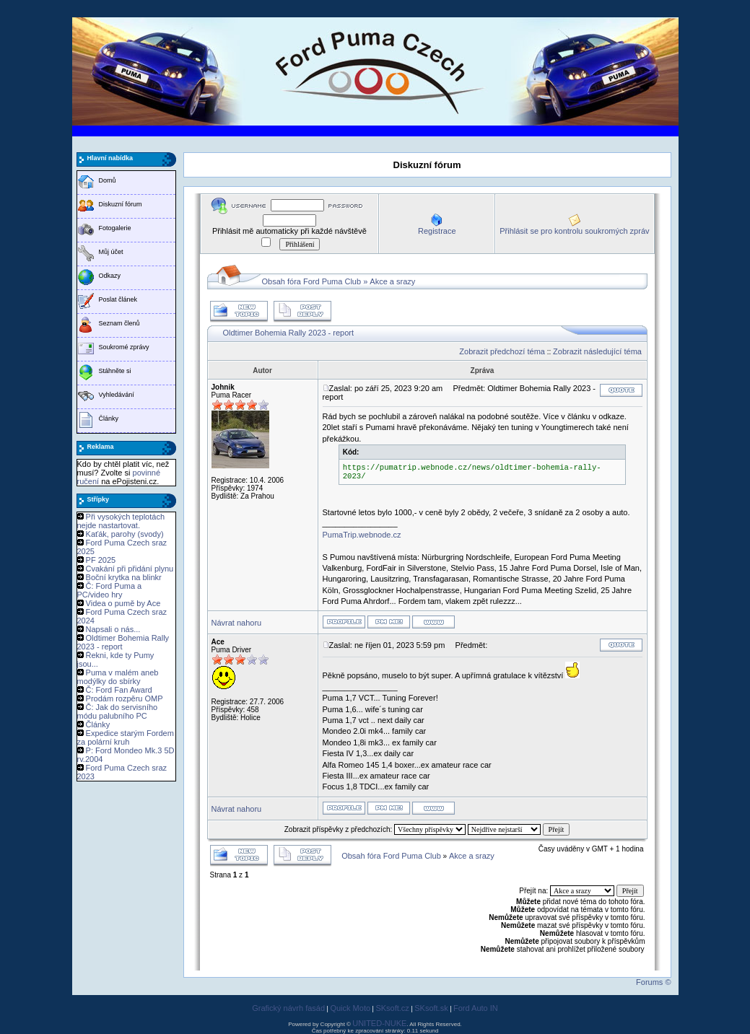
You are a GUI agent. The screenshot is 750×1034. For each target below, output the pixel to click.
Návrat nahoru (237, 622)
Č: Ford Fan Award (119, 689)
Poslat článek (118, 299)
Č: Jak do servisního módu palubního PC (117, 711)
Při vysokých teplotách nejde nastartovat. (121, 521)
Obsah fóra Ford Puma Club (312, 281)
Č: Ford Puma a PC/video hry (109, 590)
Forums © (653, 982)
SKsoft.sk (431, 1008)
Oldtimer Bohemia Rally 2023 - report (288, 332)
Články (109, 418)
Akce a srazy (392, 281)
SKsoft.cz (392, 1008)
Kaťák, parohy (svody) (125, 534)
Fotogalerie (115, 228)
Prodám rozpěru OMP (124, 698)
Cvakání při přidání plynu (130, 568)
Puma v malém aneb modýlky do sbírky (118, 676)
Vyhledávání (116, 394)
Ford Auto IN (475, 1008)
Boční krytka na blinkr (124, 577)
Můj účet (111, 251)
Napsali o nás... (113, 629)
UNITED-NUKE (379, 1023)
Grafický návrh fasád (288, 1008)
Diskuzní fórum (120, 204)
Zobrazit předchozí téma (502, 351)
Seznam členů (119, 323)
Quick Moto (350, 1008)
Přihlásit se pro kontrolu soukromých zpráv (574, 231)
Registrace (437, 231)
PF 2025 (101, 560)
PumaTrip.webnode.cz (362, 534)
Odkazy (110, 275)
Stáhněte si (115, 370)
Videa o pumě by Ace (123, 603)
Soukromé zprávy (124, 347)
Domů (107, 180)
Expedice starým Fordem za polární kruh (125, 737)
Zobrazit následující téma (597, 351)
